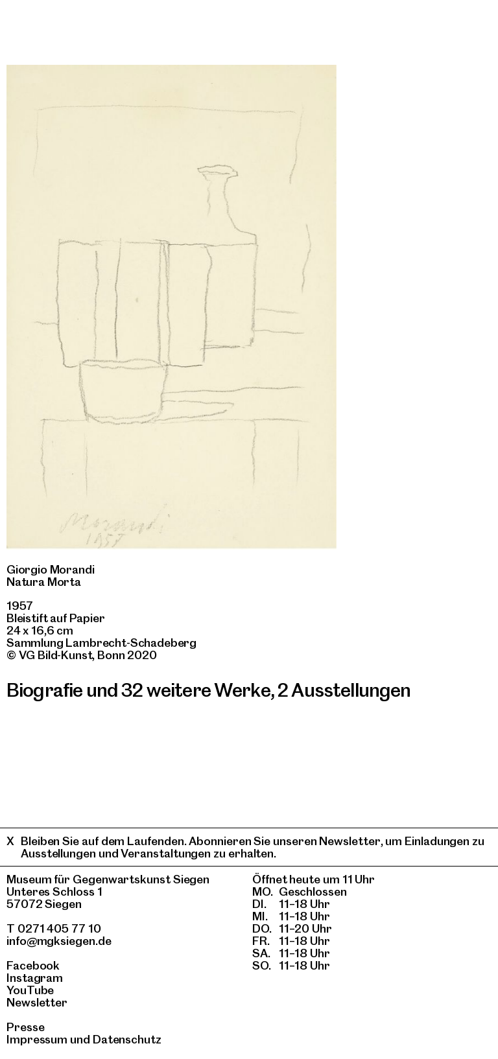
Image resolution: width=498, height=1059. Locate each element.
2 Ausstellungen (344, 690)
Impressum (36, 1039)
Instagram (34, 977)
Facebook (33, 965)
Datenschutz (127, 1039)
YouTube (30, 990)
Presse (25, 1027)
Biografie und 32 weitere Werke (138, 690)
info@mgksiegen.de (59, 941)
